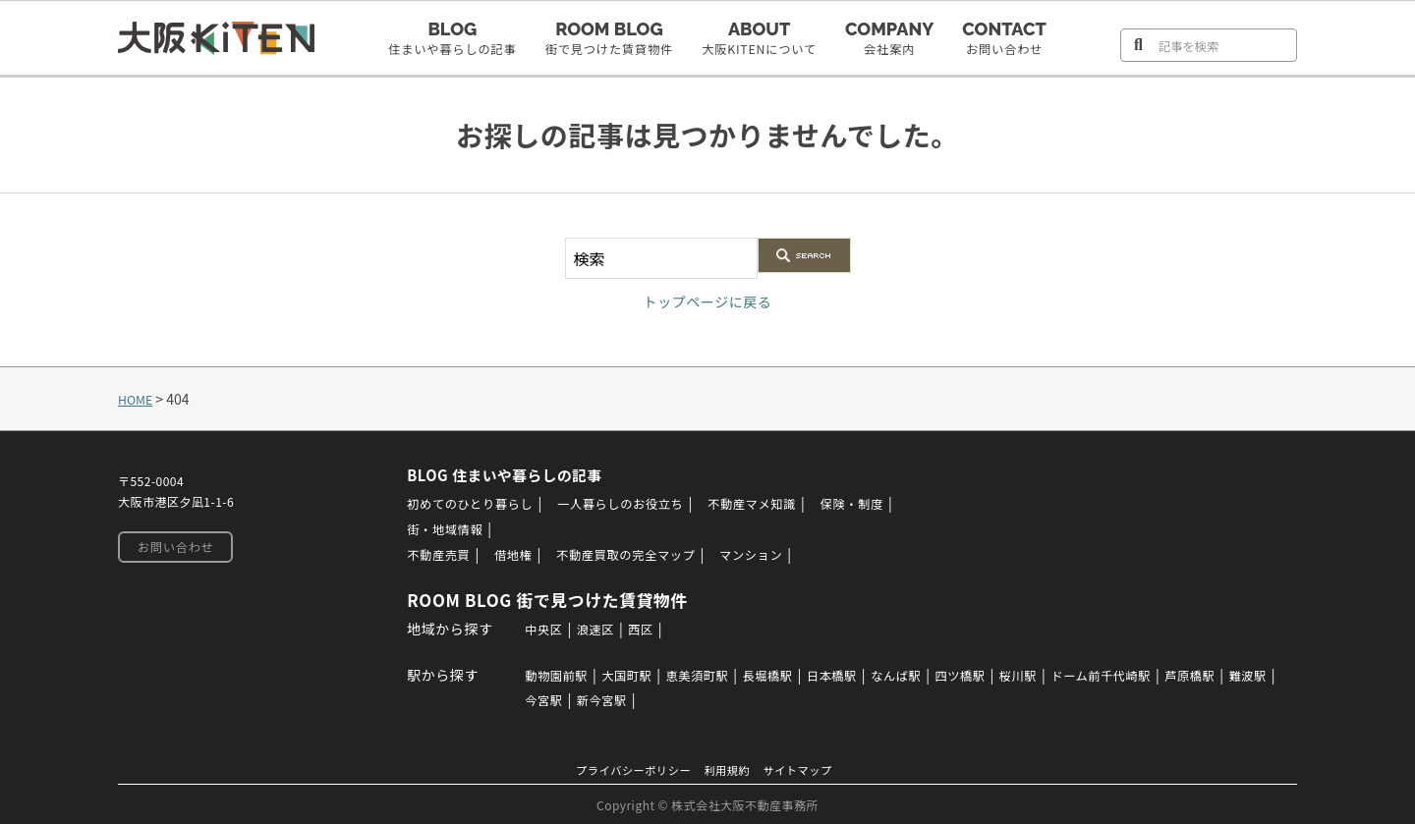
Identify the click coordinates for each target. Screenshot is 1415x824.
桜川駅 (1057, 674)
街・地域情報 (433, 528)
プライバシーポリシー (625, 768)
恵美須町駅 (701, 674)
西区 (636, 627)
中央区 (529, 627)
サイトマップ (809, 768)
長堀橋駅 (779, 674)
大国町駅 (622, 674)
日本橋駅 (850, 674)
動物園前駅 (544, 674)
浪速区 (586, 627)
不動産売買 (426, 554)
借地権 (508, 554)
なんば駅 (921, 674)
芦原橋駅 (1249, 674)
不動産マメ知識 (777, 503)
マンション (773, 554)
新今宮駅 (650, 698)
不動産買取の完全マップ (633, 554)
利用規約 (730, 768)
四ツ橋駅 (993, 674)
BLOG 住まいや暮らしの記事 (501, 474)
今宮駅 (586, 698)
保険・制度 (888, 503)
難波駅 (529, 698)
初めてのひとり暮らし (462, 503)
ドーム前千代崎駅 (1150, 674)
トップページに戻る (707, 300)
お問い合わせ (171, 548)
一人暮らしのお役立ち (630, 503)
